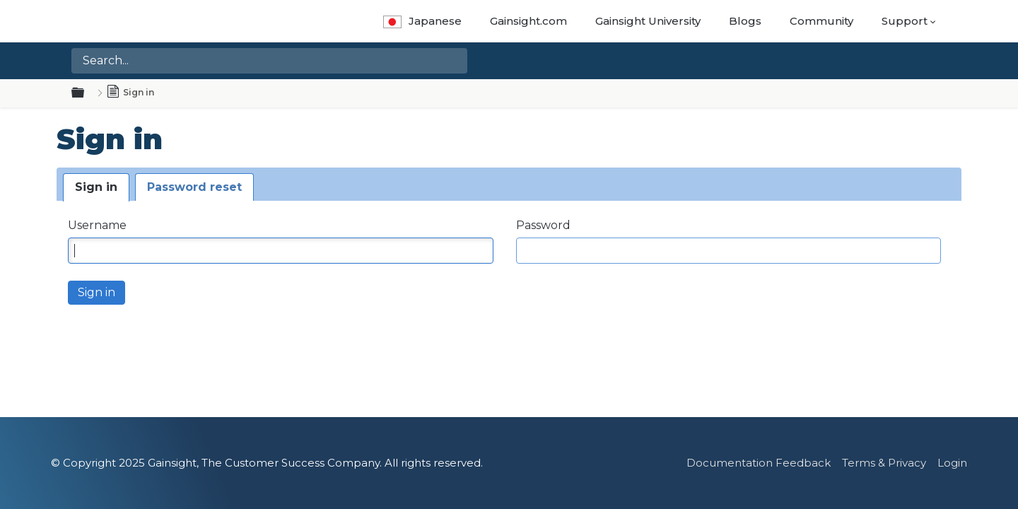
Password (543, 225)
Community (821, 21)
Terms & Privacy (884, 462)
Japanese (422, 21)
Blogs (745, 21)
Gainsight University (648, 21)
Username (97, 225)
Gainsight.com (528, 21)
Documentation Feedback (758, 462)
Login (952, 462)
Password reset (194, 187)
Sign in (96, 187)
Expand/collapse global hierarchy (86, 93)
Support (905, 21)
